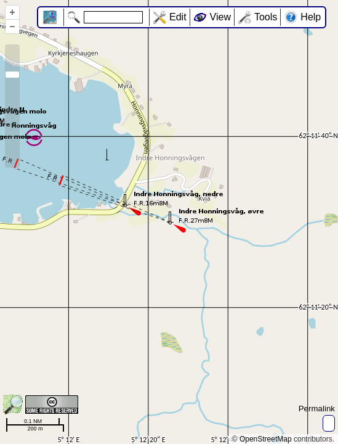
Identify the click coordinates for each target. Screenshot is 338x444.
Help (310, 17)
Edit (178, 17)
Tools (265, 17)
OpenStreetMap (265, 439)
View (220, 17)
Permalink (317, 408)
